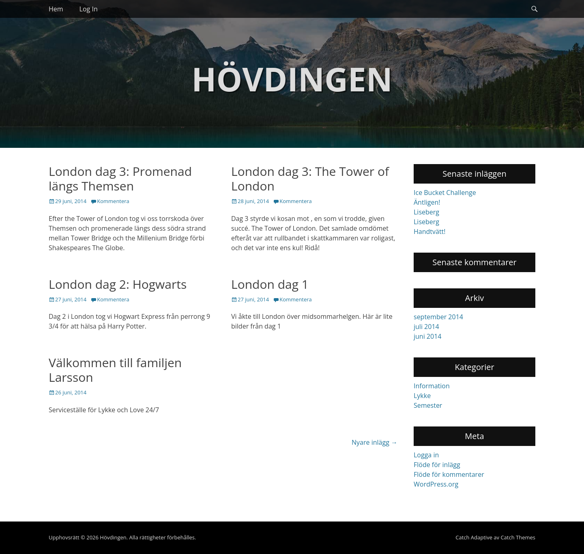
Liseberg (426, 212)
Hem (56, 8)
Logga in (426, 454)
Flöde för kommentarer (449, 474)
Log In (88, 8)
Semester (428, 405)
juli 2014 (426, 326)
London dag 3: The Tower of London (310, 178)
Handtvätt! (430, 231)
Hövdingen (291, 78)
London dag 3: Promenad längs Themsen (120, 178)
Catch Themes (517, 537)
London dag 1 (270, 284)
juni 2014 (427, 336)
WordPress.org (436, 484)
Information (432, 385)
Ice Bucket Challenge (445, 192)
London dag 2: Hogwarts (118, 284)
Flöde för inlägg (437, 464)
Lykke (422, 395)
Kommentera (113, 201)
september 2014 (438, 316)
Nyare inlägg (374, 442)
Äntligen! (427, 202)
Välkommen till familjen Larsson (115, 369)
